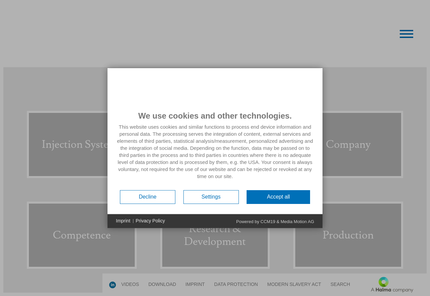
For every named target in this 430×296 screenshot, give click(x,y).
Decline (148, 197)
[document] (215, 150)
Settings (211, 197)
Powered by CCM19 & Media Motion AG (275, 221)
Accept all (278, 197)
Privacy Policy (150, 220)
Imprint (123, 220)
